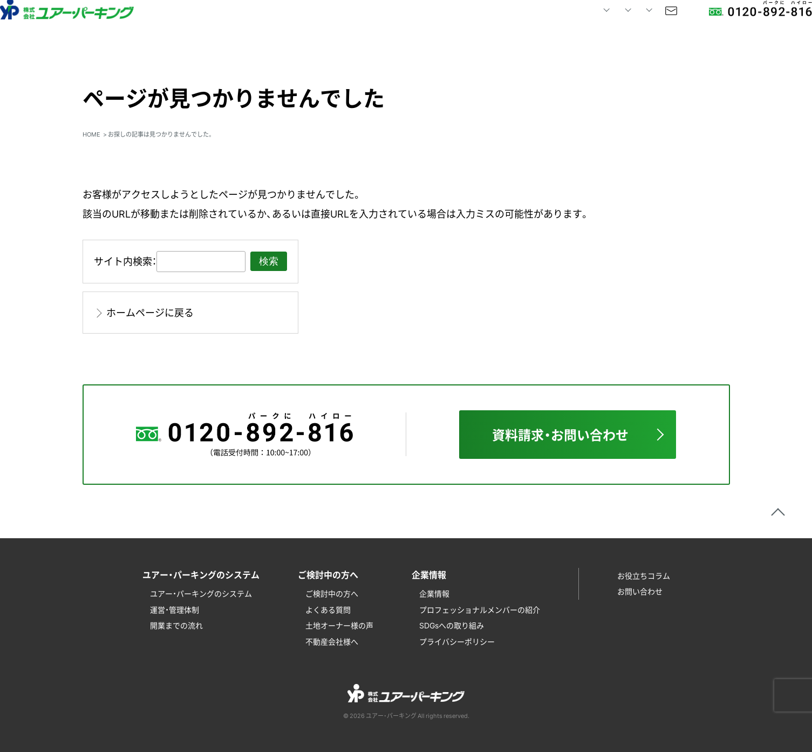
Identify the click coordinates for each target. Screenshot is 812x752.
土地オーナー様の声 (339, 625)
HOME (302, 27)
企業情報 (434, 593)
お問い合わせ (630, 27)
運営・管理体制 (174, 609)
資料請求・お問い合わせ (560, 434)
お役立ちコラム (643, 575)
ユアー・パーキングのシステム (201, 593)
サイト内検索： (125, 261)
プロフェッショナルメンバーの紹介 (479, 609)
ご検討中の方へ (331, 593)
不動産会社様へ (331, 641)
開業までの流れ (176, 625)
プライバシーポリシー (457, 641)
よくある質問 (328, 609)
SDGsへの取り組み (451, 625)
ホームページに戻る (150, 312)
